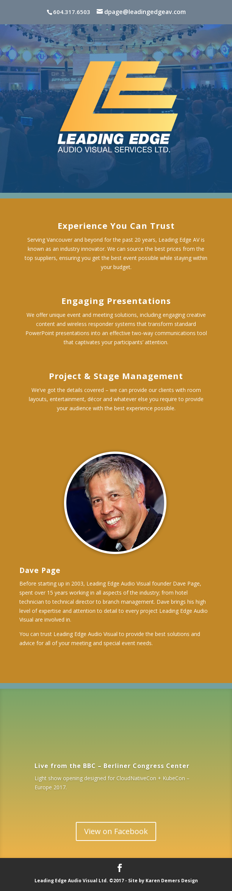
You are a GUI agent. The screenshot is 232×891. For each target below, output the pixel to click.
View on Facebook (116, 831)
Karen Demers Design (172, 880)
